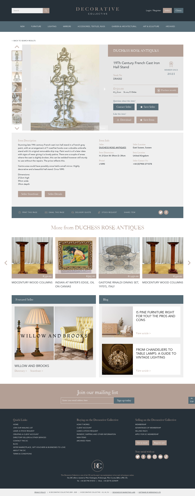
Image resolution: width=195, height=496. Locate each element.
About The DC (19, 450)
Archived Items (84, 441)
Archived (170, 26)
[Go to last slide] (17, 47)
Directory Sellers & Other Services (29, 437)
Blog (15, 444)
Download (123, 120)
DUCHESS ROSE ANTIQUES (112, 147)
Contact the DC (20, 441)
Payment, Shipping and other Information (96, 434)
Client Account (84, 428)
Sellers (167, 10)
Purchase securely (166, 90)
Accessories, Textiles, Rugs (91, 26)
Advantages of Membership (148, 428)
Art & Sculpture (151, 26)
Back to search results (25, 41)
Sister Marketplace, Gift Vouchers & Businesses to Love (39, 447)
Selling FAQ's (141, 431)
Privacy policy (40, 492)
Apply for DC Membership (146, 434)
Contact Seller (123, 107)
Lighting (52, 26)
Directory (20, 370)
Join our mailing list (23, 428)
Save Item (147, 120)
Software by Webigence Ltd (150, 492)
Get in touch (142, 442)
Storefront (35, 370)
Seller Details (55, 194)
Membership (140, 424)
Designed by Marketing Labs (123, 492)
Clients (179, 10)
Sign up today (124, 400)
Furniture (36, 26)
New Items (81, 437)
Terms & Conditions (22, 454)
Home (15, 424)
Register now (159, 442)
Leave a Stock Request (23, 431)
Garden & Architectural (124, 26)
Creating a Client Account (26, 434)
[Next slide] (17, 128)
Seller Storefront (29, 194)
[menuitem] (17, 56)
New (22, 26)
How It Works (83, 424)
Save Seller (147, 107)
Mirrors (67, 26)
